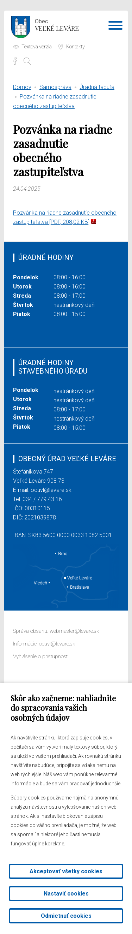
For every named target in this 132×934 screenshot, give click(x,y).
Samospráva (55, 87)
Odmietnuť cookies (66, 915)
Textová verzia (36, 46)
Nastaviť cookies (66, 893)
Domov (22, 87)
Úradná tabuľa (97, 87)
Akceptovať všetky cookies (66, 871)
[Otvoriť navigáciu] (115, 27)
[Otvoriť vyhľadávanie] (27, 61)
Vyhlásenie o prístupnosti (41, 656)
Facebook (14, 61)
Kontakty (75, 46)
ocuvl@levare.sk (51, 490)
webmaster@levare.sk (74, 631)
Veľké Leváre (57, 24)
